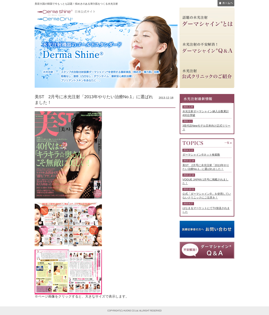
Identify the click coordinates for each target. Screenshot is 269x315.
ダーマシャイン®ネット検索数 (201, 154)
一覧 (226, 142)
